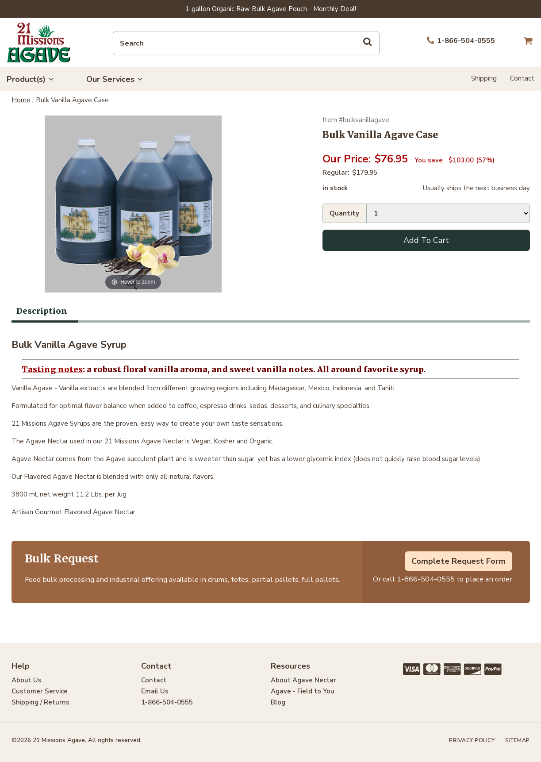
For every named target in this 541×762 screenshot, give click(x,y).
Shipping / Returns (40, 702)
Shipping (484, 78)
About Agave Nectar (303, 680)
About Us (27, 680)
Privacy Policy (472, 740)
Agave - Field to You (302, 691)
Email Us (155, 691)
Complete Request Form (458, 561)
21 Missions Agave (39, 42)
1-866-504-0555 (426, 579)
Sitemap (517, 740)
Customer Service (40, 691)
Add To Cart (426, 240)
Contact (522, 78)
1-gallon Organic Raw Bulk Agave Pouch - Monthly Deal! (270, 8)
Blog (278, 702)
